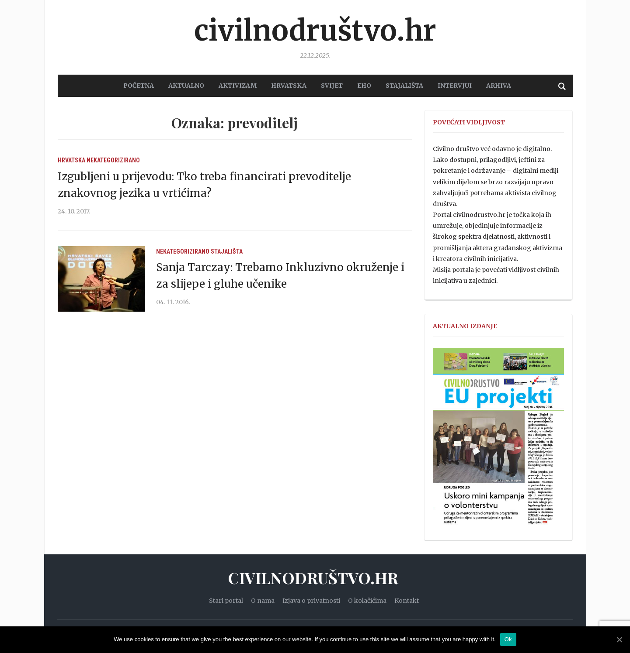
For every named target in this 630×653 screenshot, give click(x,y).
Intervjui (455, 85)
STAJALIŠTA (404, 85)
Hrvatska (71, 160)
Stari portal (226, 601)
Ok (508, 639)
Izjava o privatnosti (311, 601)
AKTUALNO (186, 85)
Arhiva (498, 85)
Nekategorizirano (113, 160)
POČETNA (138, 85)
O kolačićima (367, 601)
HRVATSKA (288, 85)
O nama (263, 601)
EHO (364, 85)
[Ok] (619, 639)
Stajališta (227, 251)
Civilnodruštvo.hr (315, 30)
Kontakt (406, 601)
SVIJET (332, 85)
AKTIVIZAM (238, 85)
